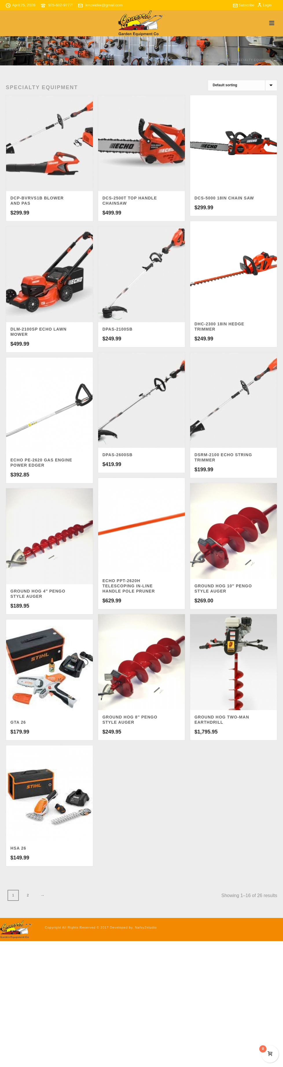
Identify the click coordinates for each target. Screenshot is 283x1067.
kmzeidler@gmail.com (104, 5)
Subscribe (243, 5)
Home (225, 60)
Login (264, 5)
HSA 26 (18, 848)
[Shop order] (242, 85)
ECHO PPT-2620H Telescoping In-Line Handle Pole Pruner (128, 585)
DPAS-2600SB (117, 454)
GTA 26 (18, 722)
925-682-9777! (60, 5)
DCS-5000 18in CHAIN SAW (224, 198)
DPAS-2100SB (117, 329)
